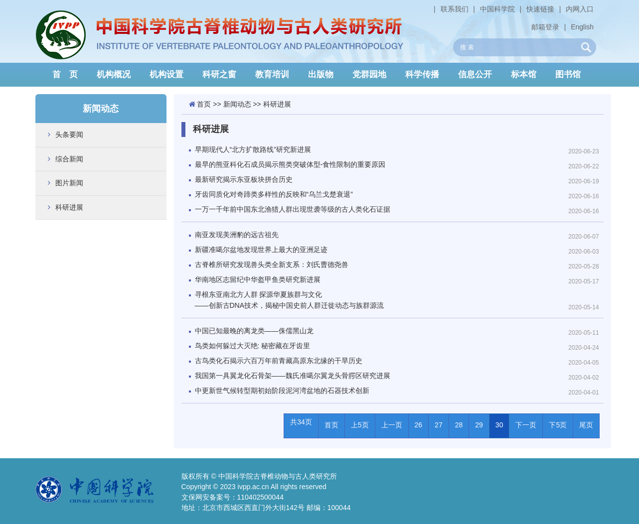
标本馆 (523, 74)
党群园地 (369, 74)
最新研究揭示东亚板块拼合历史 (244, 179)
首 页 (65, 74)
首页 (204, 104)
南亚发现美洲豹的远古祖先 (237, 235)
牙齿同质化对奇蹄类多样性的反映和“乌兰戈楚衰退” (274, 194)
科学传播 (422, 74)
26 (419, 425)
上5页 (360, 425)
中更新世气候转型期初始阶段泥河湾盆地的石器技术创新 (282, 390)
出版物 (320, 74)
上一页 (391, 425)
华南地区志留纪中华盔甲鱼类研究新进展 (257, 279)
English (582, 27)
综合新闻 (69, 159)
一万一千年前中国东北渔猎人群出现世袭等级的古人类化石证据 (292, 209)
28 (459, 425)
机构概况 (114, 74)
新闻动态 (237, 104)
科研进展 (69, 207)
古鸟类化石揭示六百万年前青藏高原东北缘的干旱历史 (278, 361)
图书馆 (568, 74)
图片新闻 (69, 183)
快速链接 (540, 9)
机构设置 (166, 74)
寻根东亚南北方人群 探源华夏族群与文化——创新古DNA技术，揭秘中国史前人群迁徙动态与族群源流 (289, 299)
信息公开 (475, 74)
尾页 (586, 425)
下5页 (558, 425)
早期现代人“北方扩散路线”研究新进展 (253, 149)
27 (439, 425)
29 (479, 425)
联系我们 (455, 9)
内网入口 (580, 9)
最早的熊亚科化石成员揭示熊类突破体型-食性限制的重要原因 (290, 164)
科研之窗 (219, 74)
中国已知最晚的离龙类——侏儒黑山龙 (254, 331)
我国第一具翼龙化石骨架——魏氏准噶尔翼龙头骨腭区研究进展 (292, 376)
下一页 (525, 425)
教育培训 (272, 74)
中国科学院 (497, 9)
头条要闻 (69, 134)
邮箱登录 (545, 27)
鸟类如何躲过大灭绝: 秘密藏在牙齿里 (253, 346)
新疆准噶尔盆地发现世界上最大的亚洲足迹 (261, 250)
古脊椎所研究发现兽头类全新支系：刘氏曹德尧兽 (271, 264)
